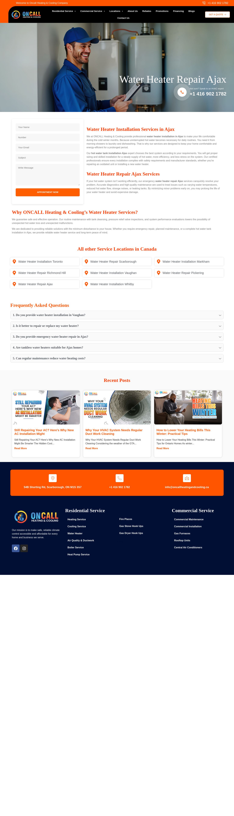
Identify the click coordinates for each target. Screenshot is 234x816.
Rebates (146, 11)
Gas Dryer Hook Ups (131, 533)
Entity (120, 541)
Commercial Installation (188, 526)
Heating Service (76, 519)
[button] (64, 11)
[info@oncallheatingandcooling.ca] (187, 478)
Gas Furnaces (182, 533)
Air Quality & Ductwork (80, 540)
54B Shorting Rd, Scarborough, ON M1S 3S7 (53, 487)
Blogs (191, 11)
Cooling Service (76, 526)
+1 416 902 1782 (208, 94)
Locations (116, 11)
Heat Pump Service (78, 554)
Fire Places (125, 519)
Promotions (162, 11)
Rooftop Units (182, 540)
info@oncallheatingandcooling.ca (187, 487)
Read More (20, 448)
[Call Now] (182, 92)
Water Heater (74, 533)
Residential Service (64, 11)
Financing (178, 11)
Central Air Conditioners (188, 547)
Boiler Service (75, 547)
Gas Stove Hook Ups (131, 526)
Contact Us (123, 18)
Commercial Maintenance (189, 519)
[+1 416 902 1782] (120, 478)
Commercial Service (92, 11)
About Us (133, 11)
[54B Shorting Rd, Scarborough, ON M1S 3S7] (53, 478)
